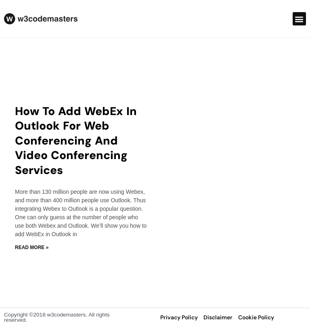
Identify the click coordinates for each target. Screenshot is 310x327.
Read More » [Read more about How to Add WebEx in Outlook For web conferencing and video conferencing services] (31, 247)
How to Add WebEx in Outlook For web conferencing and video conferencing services (76, 141)
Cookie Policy (256, 317)
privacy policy (179, 317)
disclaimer (217, 317)
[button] (299, 18)
